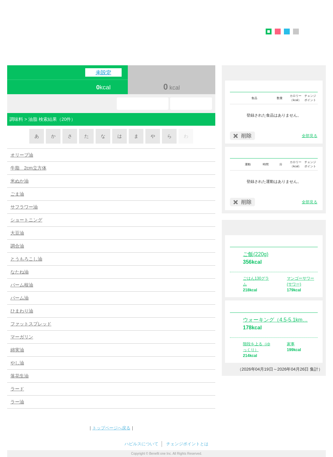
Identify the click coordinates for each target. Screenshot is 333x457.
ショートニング (26, 219)
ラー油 (17, 401)
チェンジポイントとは (187, 443)
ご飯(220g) (255, 254)
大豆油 (17, 232)
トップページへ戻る (111, 427)
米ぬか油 (19, 181)
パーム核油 (21, 284)
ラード (17, 388)
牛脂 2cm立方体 (28, 168)
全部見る (309, 135)
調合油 (17, 245)
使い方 (191, 103)
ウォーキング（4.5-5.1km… (275, 320)
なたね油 (19, 271)
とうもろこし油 (26, 258)
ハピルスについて (141, 443)
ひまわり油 (21, 310)
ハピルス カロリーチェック (107, 27)
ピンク (278, 31)
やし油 (17, 362)
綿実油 (17, 349)
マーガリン (21, 336)
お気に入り (142, 103)
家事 (291, 344)
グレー (296, 31)
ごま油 (17, 194)
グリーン (271, 32)
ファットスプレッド (30, 323)
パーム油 (19, 297)
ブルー (287, 31)
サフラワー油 (24, 206)
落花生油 (19, 375)
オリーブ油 (21, 155)
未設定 (103, 72)
